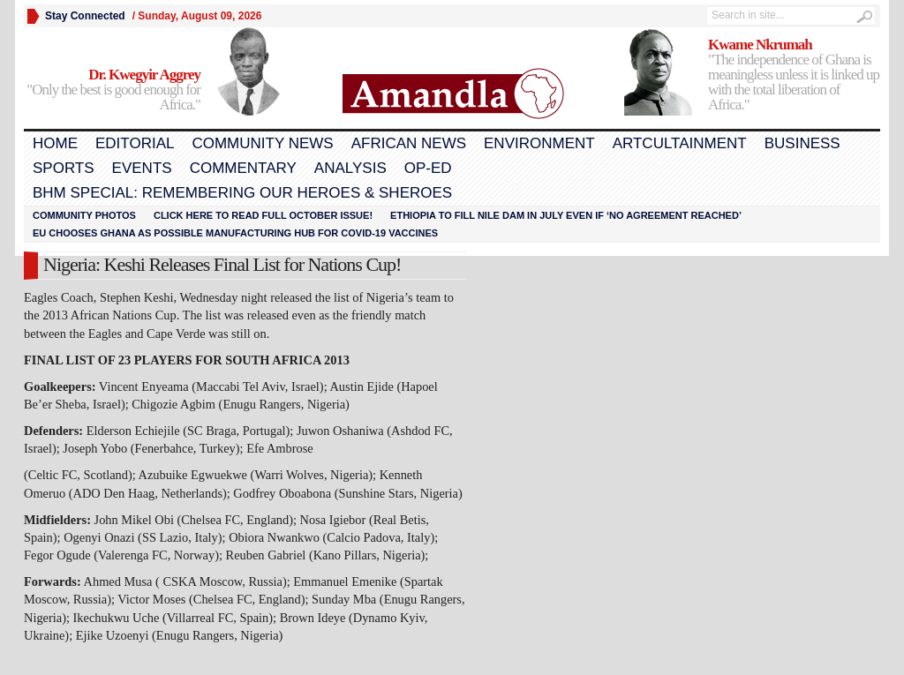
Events (142, 168)
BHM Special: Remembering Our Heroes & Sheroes (242, 192)
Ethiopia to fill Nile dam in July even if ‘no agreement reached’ (566, 215)
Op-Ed (428, 168)
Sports (63, 168)
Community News (262, 143)
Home (55, 143)
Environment (539, 143)
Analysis (350, 168)
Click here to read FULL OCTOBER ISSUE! (263, 215)
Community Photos (84, 215)
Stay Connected (85, 16)
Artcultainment (680, 143)
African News (408, 143)
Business (802, 143)
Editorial (134, 143)
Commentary (243, 168)
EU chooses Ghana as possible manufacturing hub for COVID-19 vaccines (235, 233)
